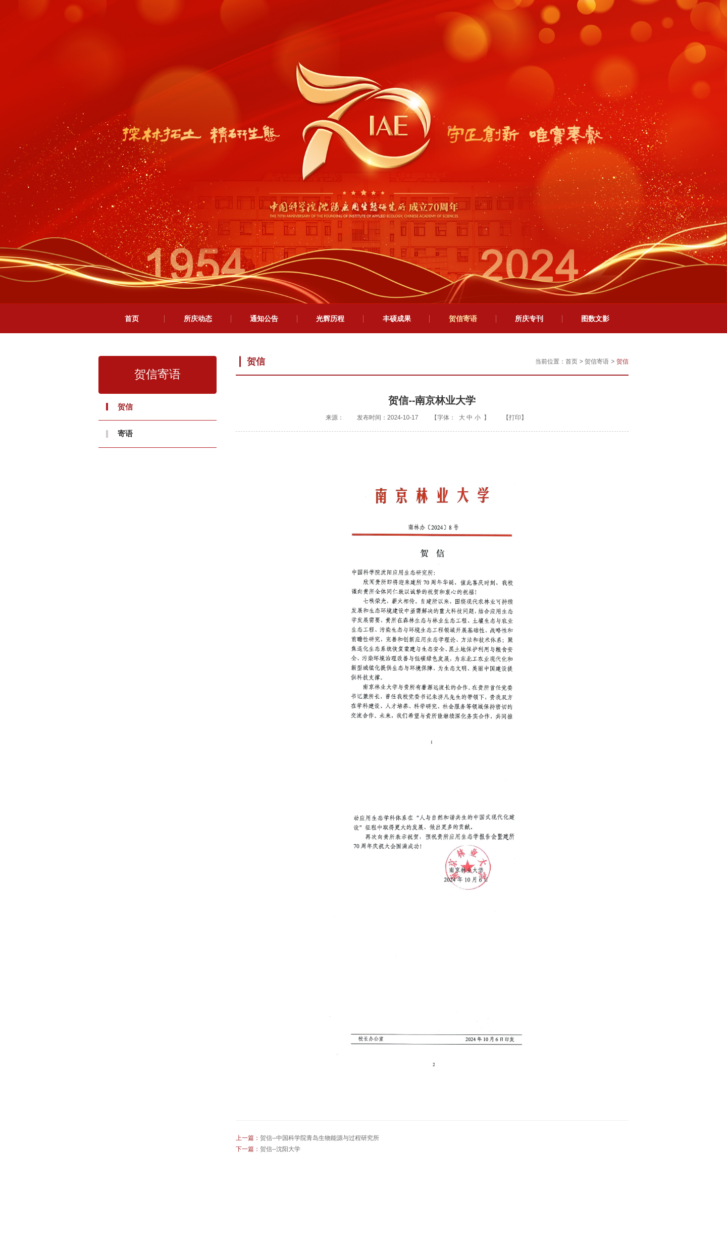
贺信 (125, 225)
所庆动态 (198, 137)
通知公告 (264, 137)
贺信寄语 (463, 137)
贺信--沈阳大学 (280, 967)
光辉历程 (330, 137)
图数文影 (595, 137)
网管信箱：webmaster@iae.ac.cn (368, 1221)
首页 (132, 137)
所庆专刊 (529, 137)
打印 (515, 235)
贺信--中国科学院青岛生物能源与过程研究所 (319, 956)
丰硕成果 (397, 137)
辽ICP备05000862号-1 (464, 1203)
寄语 (125, 251)
